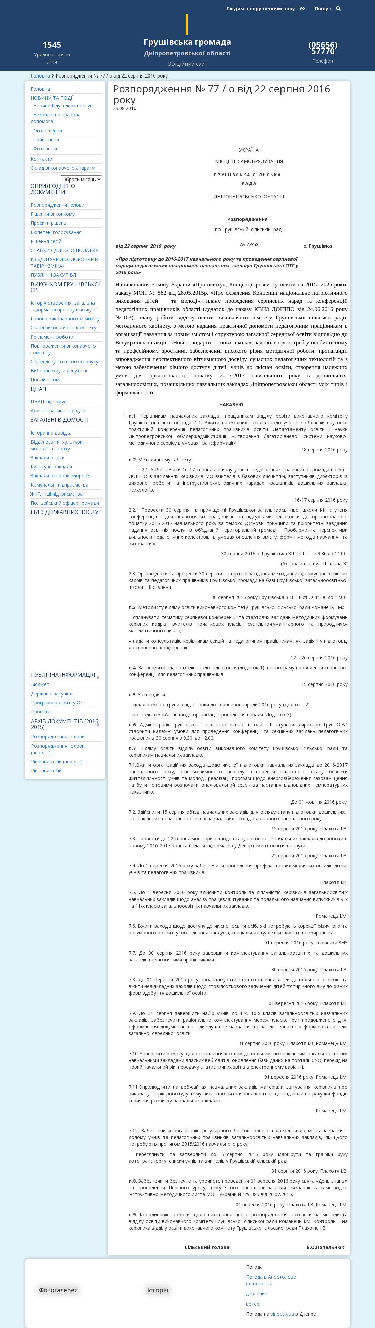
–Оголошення (46, 130)
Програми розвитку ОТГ (58, 702)
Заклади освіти (47, 457)
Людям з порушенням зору (265, 8)
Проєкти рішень (48, 223)
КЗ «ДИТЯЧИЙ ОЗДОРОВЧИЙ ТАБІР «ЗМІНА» (64, 262)
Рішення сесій (45, 241)
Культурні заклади (51, 466)
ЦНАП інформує (48, 401)
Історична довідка (51, 432)
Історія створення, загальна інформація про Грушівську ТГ (64, 306)
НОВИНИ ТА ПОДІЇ (51, 98)
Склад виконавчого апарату (62, 168)
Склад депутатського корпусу (64, 361)
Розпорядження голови (57, 205)
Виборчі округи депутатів (59, 370)
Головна (40, 75)
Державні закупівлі (52, 693)
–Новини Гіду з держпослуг (61, 105)
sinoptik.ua (282, 1314)
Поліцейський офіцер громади (64, 503)
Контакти (41, 159)
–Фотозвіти (43, 148)
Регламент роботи (51, 337)
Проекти (40, 711)
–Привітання (44, 139)
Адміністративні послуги (57, 410)
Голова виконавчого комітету (65, 318)
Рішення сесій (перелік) (57, 761)
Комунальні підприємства (59, 484)
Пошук (328, 8)
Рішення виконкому (52, 214)
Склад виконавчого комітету (63, 327)
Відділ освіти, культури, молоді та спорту (57, 445)
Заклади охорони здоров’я (60, 475)
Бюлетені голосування (56, 232)
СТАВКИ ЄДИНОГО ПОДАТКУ (64, 250)
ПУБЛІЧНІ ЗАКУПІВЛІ (53, 275)
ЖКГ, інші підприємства (56, 494)
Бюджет (40, 684)
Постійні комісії (47, 379)
